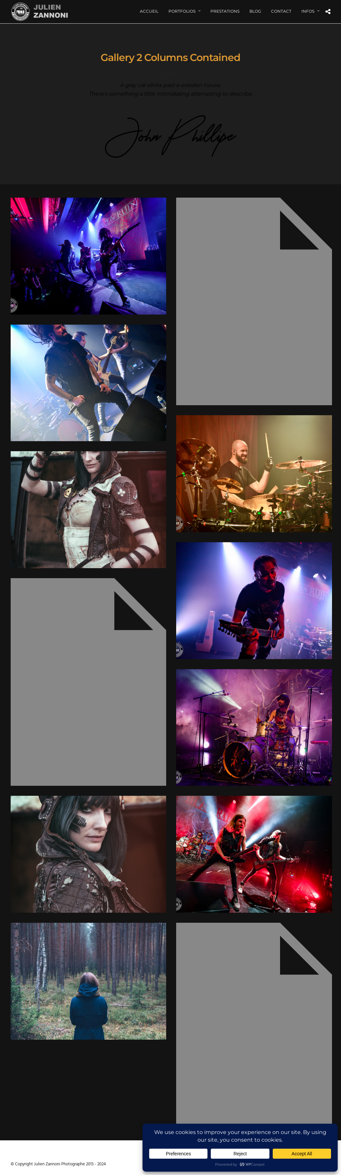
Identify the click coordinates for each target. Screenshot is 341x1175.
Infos (307, 11)
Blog (255, 11)
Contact (281, 11)
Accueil (149, 11)
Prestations (224, 11)
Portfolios (182, 11)
